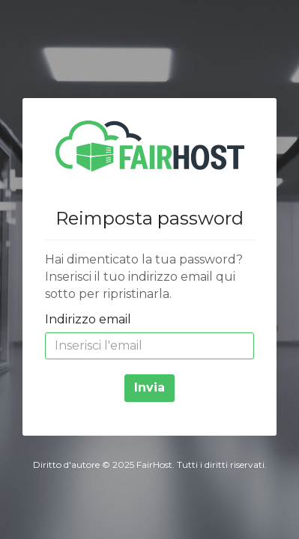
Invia (149, 387)
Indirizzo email (88, 319)
